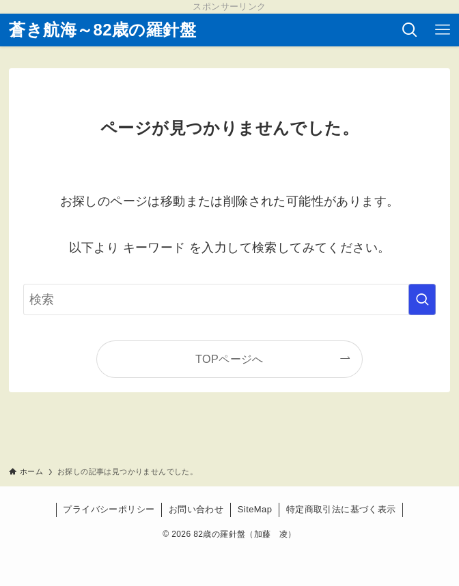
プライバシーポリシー (108, 509)
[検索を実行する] (422, 299)
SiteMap (255, 509)
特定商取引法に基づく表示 (341, 509)
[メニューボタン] (442, 30)
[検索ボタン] (409, 30)
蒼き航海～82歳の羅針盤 (102, 30)
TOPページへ (229, 359)
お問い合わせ (196, 509)
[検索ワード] (229, 299)
